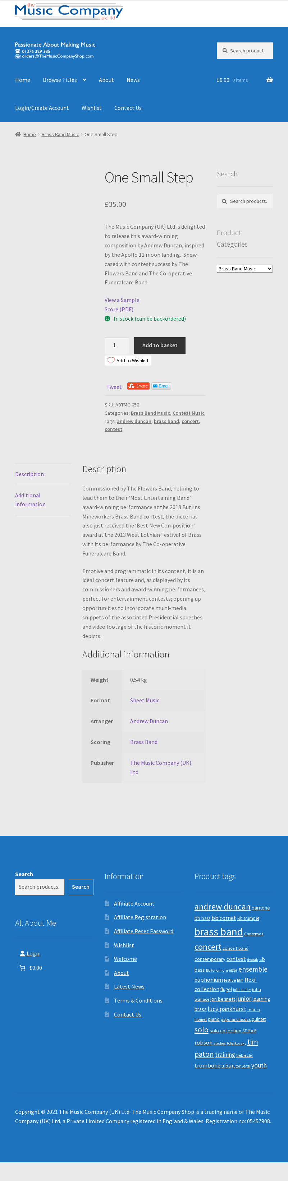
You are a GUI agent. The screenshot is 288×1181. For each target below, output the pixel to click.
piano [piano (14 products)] (214, 1019)
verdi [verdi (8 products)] (246, 1066)
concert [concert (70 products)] (208, 946)
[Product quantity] (117, 345)
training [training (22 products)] (225, 1055)
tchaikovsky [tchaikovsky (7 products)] (236, 1043)
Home (22, 79)
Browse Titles (60, 79)
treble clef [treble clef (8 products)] (244, 1055)
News (133, 79)
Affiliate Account (134, 903)
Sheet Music (144, 700)
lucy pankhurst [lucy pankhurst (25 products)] (227, 1009)
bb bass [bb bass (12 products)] (202, 918)
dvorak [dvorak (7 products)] (252, 959)
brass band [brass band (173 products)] (219, 931)
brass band (166, 421)
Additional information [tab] (30, 500)
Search (24, 874)
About (106, 79)
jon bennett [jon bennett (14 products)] (222, 999)
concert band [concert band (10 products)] (235, 948)
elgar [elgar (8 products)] (233, 970)
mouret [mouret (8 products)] (201, 1019)
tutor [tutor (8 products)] (236, 1066)
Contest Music (189, 413)
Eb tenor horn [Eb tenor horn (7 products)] (217, 970)
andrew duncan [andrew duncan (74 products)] (223, 906)
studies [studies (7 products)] (220, 1043)
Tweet (114, 386)
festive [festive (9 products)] (230, 980)
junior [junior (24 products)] (243, 999)
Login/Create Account (42, 107)
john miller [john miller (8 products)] (242, 989)
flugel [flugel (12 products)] (226, 989)
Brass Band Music (60, 134)
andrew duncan (134, 421)
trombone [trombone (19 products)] (207, 1065)
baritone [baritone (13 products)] (261, 908)
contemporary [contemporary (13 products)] (210, 959)
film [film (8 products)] (240, 980)
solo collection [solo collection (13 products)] (225, 1030)
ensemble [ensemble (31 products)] (253, 969)
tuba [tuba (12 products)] (226, 1066)
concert (190, 421)
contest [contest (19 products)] (236, 958)
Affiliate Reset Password (143, 931)
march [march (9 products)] (253, 1009)
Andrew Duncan (149, 721)
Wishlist (92, 107)
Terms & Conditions (138, 1000)
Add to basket (160, 345)
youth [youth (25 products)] (259, 1065)
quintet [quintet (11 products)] (259, 1019)
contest (113, 429)
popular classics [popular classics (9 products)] (236, 1019)
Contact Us (128, 107)
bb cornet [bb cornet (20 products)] (223, 918)
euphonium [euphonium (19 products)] (209, 979)
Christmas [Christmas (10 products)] (253, 933)
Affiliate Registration (140, 917)
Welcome (125, 958)
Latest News (129, 986)
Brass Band (143, 741)
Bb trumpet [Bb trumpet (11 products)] (248, 918)
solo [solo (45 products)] (202, 1029)
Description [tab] (29, 474)
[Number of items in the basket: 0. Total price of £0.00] (30, 968)
